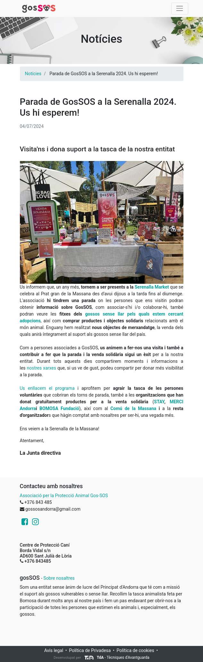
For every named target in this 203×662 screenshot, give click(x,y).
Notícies (33, 73)
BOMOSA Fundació (59, 408)
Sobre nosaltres (58, 578)
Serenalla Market (152, 287)
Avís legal (53, 650)
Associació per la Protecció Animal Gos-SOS (64, 495)
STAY (159, 401)
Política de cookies (135, 650)
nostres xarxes (42, 368)
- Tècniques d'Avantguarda (116, 657)
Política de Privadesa (90, 650)
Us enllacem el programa (47, 388)
